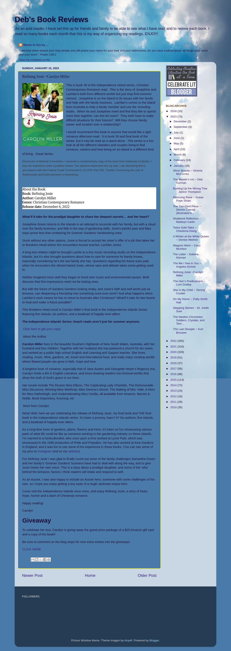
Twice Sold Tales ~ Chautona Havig (185, 229)
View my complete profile (34, 59)
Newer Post (32, 575)
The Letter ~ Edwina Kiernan (185, 256)
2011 (173, 401)
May (177, 143)
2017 (173, 368)
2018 (173, 363)
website (73, 451)
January (179, 165)
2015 (173, 379)
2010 (173, 407)
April (177, 149)
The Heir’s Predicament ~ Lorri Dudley (189, 283)
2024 (173, 111)
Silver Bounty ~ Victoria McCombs (187, 172)
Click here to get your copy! (42, 329)
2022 (173, 340)
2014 (173, 385)
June (177, 138)
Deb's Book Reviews (51, 19)
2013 (173, 390)
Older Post (147, 575)
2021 (173, 346)
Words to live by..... (36, 44)
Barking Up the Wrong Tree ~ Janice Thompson (190, 190)
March (178, 154)
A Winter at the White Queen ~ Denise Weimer (191, 238)
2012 (173, 396)
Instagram (45, 451)
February (180, 160)
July (177, 132)
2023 (173, 116)
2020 (173, 352)
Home (90, 575)
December (181, 121)
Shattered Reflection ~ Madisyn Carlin (187, 220)
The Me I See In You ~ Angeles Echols (187, 265)
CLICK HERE (31, 549)
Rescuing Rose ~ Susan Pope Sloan (188, 199)
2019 (173, 357)
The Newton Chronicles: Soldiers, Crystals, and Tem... (189, 320)
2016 (173, 374)
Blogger (154, 640)
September (181, 126)
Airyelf (128, 640)
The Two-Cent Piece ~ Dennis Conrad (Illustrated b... (187, 210)
